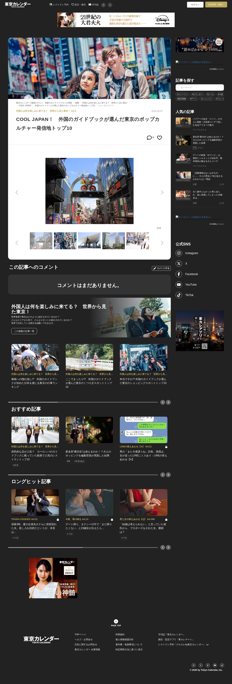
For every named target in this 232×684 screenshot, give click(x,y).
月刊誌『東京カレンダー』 (171, 634)
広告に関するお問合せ (86, 644)
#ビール (210, 94)
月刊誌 (94, 4)
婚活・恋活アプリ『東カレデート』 (176, 639)
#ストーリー (182, 94)
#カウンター (197, 94)
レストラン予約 (59, 4)
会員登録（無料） (216, 4)
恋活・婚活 (78, 4)
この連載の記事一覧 (24, 331)
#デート (193, 98)
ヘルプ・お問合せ (84, 639)
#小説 (220, 94)
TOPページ (80, 634)
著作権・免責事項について (129, 644)
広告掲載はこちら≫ (216, 69)
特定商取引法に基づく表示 (129, 649)
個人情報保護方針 (125, 639)
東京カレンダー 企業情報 (87, 649)
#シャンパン (206, 98)
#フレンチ (220, 98)
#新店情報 (181, 98)
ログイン (195, 4)
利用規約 (120, 634)
